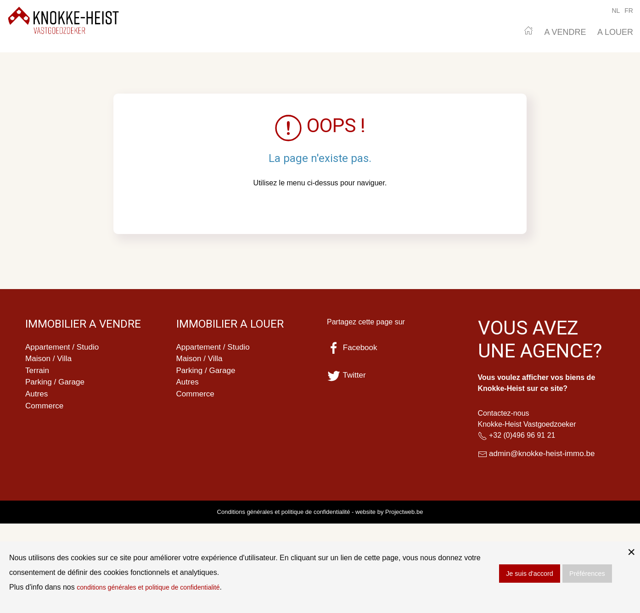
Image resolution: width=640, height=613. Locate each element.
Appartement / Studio (64, 347)
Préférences (587, 573)
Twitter (347, 375)
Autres (37, 396)
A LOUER (615, 32)
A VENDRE (565, 32)
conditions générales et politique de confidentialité (158, 587)
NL (616, 10)
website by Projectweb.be (389, 512)
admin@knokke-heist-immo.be (545, 453)
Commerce (45, 409)
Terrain (38, 372)
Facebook (353, 347)
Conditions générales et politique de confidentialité (283, 512)
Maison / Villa (49, 359)
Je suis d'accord (529, 573)
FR (628, 10)
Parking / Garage (56, 384)
